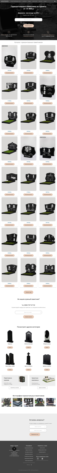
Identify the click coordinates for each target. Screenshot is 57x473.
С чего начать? (34, 1)
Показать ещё (28, 292)
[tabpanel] (6, 403)
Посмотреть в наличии (15, 387)
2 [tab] (29, 408)
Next (55, 404)
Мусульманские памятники (29, 458)
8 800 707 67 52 (28, 305)
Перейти (10, 347)
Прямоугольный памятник (29, 447)
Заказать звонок (28, 316)
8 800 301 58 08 (42, 447)
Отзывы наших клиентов (29, 460)
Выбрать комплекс (42, 387)
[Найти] (31, 465)
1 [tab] (28, 408)
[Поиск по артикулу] (28, 464)
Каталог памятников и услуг (16, 1)
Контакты (40, 1)
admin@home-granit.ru (42, 452)
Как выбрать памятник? (29, 452)
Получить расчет (28, 25)
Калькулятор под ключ (9, 72)
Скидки (45, 1)
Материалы (24, 1)
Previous (2, 404)
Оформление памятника (29, 454)
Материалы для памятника (29, 456)
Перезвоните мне (34, 434)
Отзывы (29, 1)
